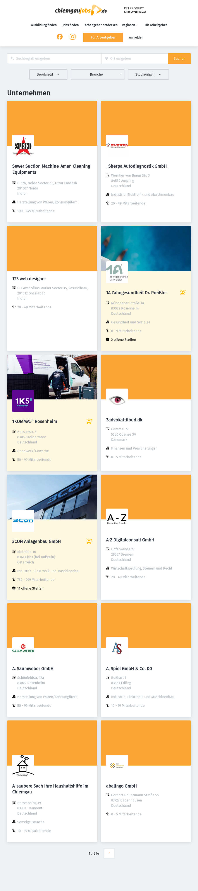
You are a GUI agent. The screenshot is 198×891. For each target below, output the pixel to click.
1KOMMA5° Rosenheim (34, 421)
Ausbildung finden (44, 25)
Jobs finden (71, 25)
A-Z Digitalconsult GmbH (130, 540)
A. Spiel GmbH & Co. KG (129, 668)
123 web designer (29, 278)
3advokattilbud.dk (124, 420)
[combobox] (54, 58)
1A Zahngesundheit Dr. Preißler (136, 292)
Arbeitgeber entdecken (101, 25)
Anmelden (136, 37)
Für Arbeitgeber (156, 25)
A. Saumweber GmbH (32, 668)
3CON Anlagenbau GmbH (36, 541)
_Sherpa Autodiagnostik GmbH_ (137, 166)
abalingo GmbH (121, 786)
